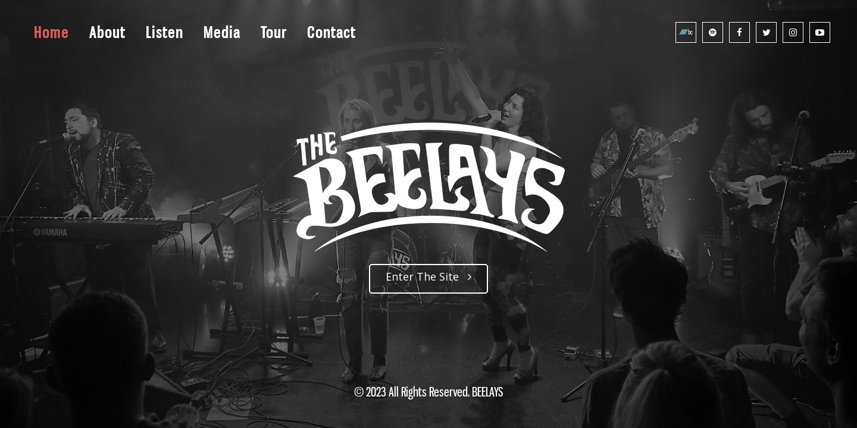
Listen (164, 32)
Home (51, 32)
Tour (274, 32)
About (107, 32)
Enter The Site (428, 276)
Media (222, 32)
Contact (331, 32)
